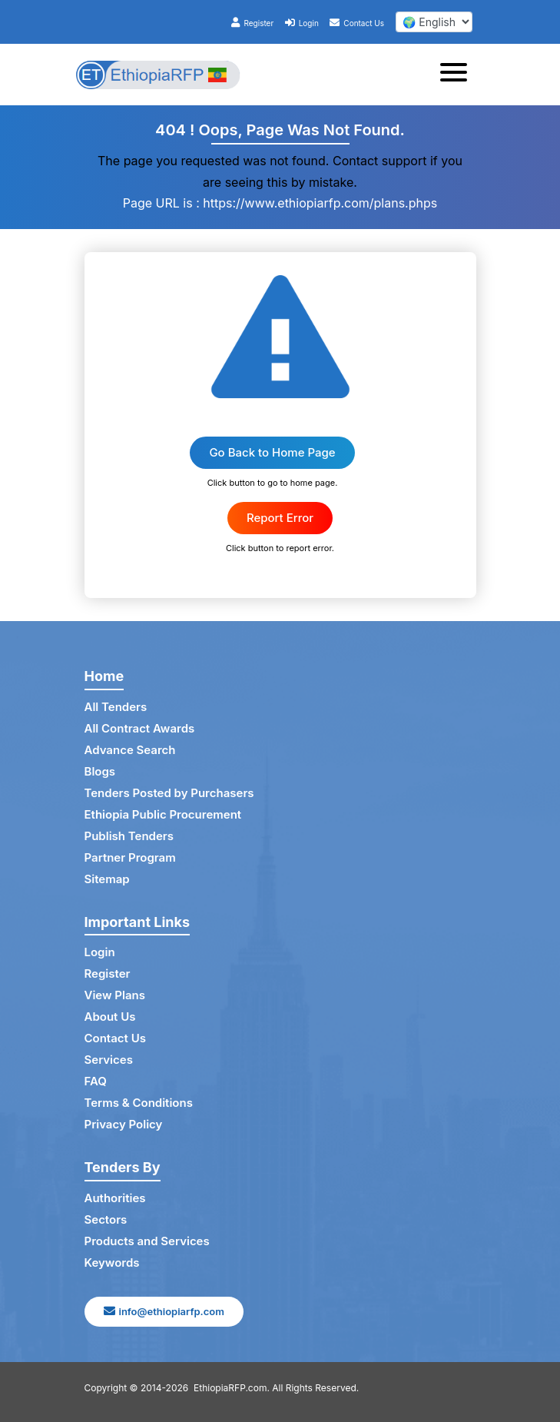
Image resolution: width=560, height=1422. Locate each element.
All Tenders (115, 706)
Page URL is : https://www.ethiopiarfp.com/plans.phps (280, 203)
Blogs (100, 771)
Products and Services (147, 1241)
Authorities (115, 1198)
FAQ (95, 1081)
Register (252, 23)
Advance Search (130, 750)
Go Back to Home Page (272, 452)
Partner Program (130, 857)
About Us (110, 1016)
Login (302, 23)
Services (108, 1059)
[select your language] (434, 22)
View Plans (114, 995)
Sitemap (107, 879)
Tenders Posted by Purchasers (169, 793)
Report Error (280, 517)
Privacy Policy (123, 1124)
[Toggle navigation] (458, 74)
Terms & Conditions (138, 1102)
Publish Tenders (129, 836)
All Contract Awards (139, 728)
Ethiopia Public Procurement (163, 814)
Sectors (106, 1219)
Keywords (112, 1262)
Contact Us (357, 23)
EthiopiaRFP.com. (232, 1388)
